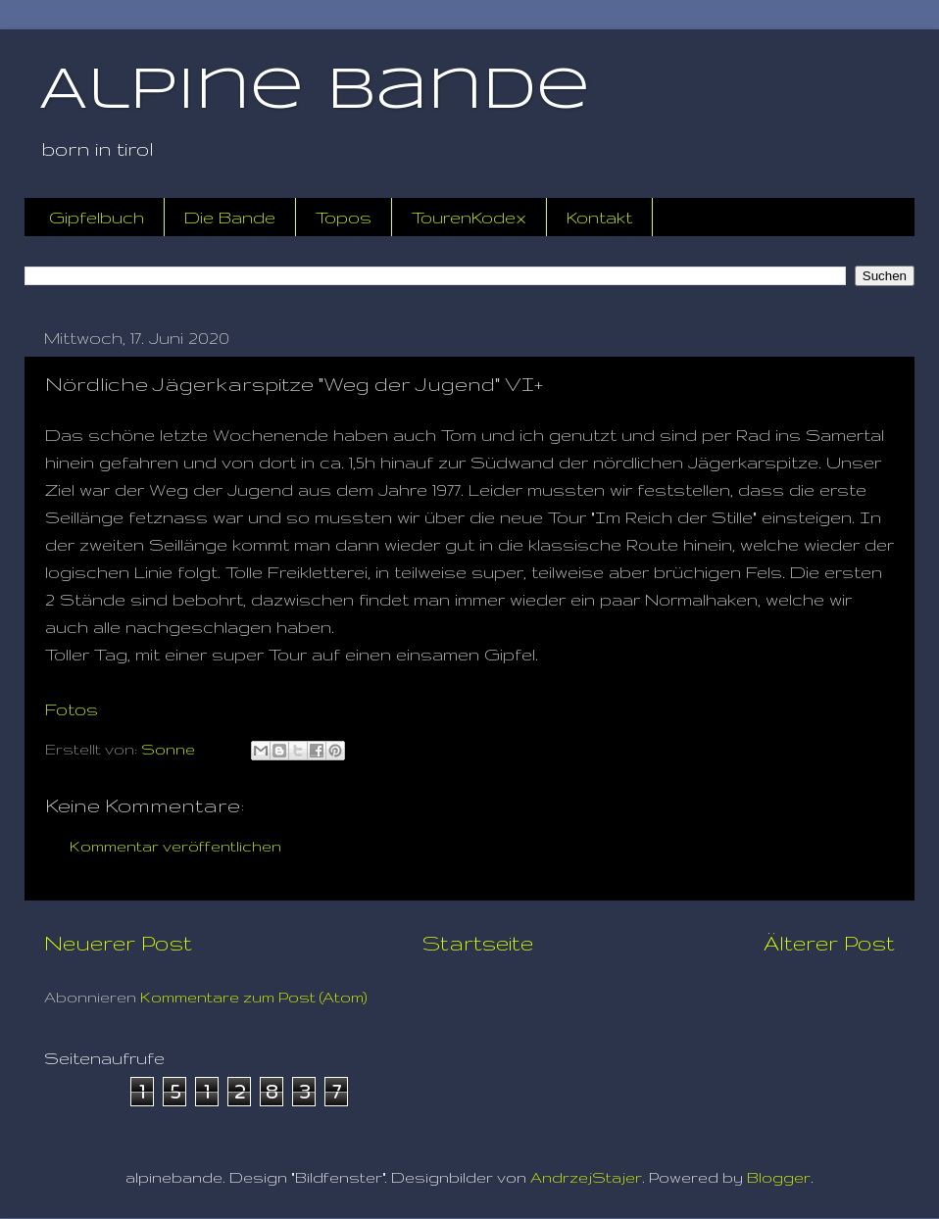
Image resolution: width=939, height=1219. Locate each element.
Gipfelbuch (96, 217)
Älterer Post (829, 942)
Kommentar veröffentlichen (175, 846)
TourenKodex (469, 217)
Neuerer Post (118, 942)
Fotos (71, 709)
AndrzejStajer (586, 1177)
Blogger (779, 1177)
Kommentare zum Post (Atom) (254, 997)
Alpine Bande (314, 91)
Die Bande (229, 217)
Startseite (477, 942)
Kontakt (599, 217)
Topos (343, 217)
